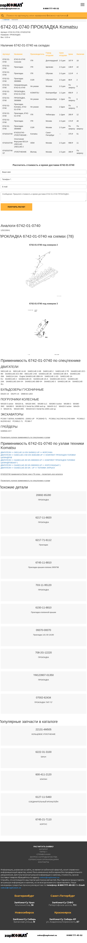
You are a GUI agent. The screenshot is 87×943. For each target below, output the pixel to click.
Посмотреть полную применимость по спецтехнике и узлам (25, 437)
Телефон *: (6, 179)
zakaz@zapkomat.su (10, 8)
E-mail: (5, 187)
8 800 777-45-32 (51, 8)
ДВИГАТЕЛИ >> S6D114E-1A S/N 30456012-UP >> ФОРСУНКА (26, 452)
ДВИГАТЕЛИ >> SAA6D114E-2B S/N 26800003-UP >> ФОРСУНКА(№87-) (31, 465)
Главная (6, 20)
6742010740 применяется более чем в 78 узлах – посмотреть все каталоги (32, 474)
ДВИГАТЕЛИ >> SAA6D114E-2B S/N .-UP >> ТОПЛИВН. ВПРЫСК (28, 468)
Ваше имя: (6, 172)
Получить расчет (16, 207)
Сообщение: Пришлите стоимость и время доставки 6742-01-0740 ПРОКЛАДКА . (43, 196)
